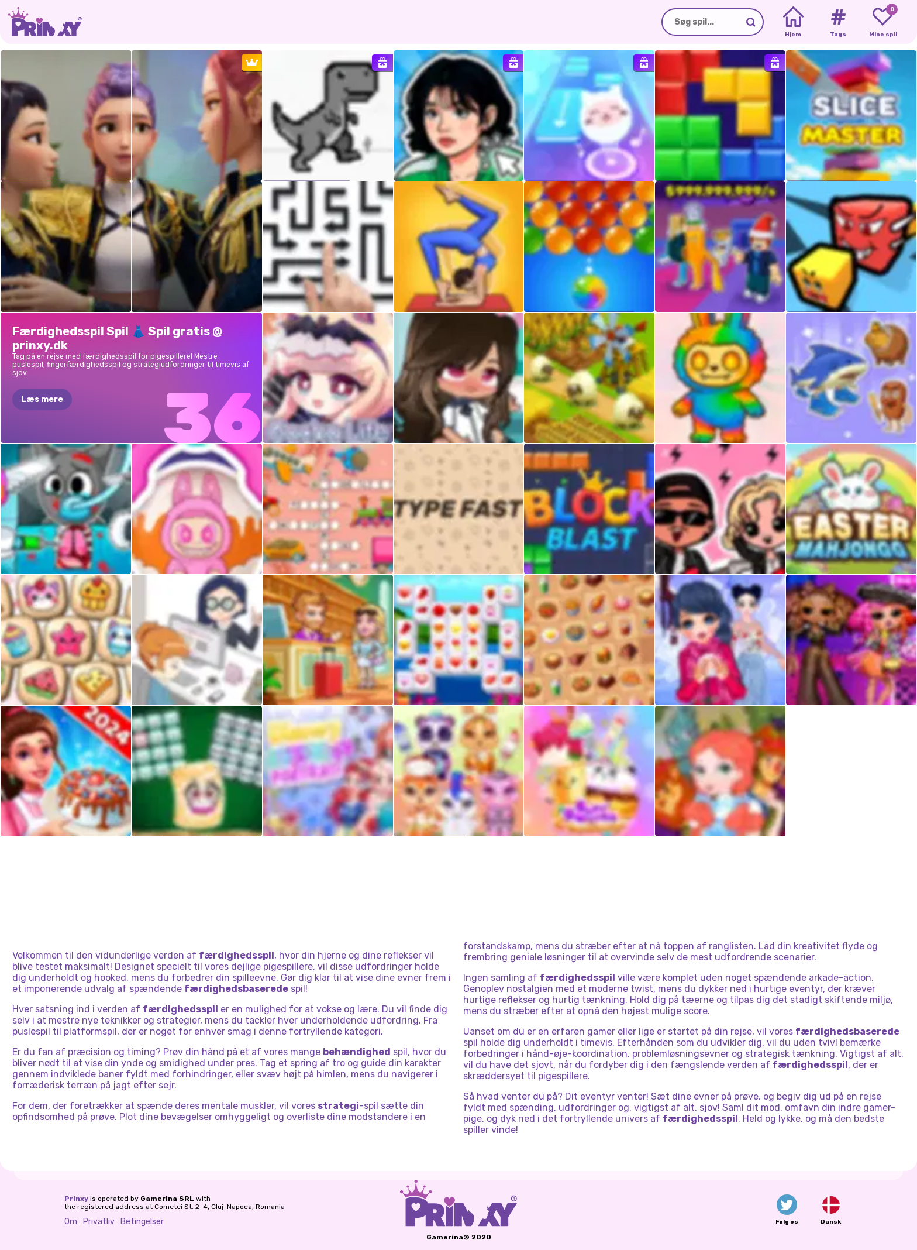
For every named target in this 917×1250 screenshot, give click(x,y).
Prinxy (76, 1198)
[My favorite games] (883, 22)
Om (70, 1222)
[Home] (793, 22)
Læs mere (42, 399)
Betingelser (142, 1222)
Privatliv (99, 1222)
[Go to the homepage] (41, 22)
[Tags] (838, 22)
